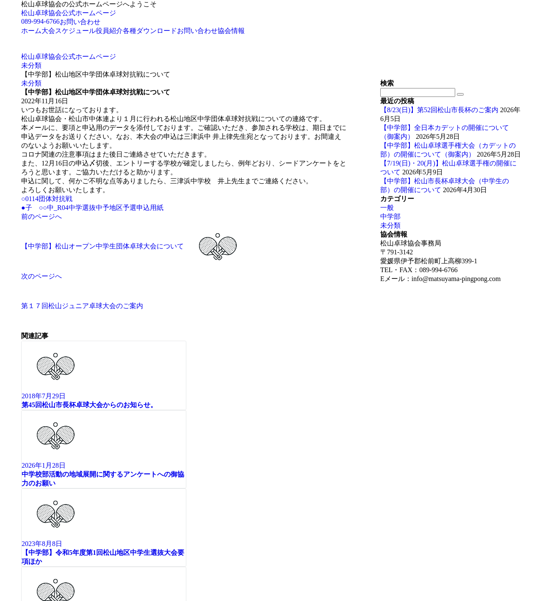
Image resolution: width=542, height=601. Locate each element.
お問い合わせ (80, 21)
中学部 (390, 216)
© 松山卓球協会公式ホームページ (62, 536)
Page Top (33, 528)
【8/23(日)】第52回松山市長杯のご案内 (439, 109)
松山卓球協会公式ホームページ (68, 13)
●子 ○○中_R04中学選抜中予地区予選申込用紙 (92, 207)
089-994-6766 (40, 21)
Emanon (142, 536)
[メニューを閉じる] (3, 546)
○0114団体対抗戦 (46, 198)
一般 (387, 207)
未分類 (31, 83)
